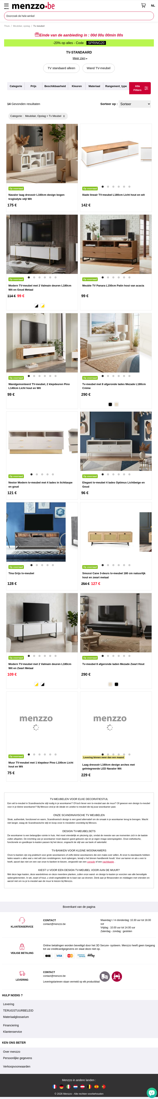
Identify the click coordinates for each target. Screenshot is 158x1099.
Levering (8, 1004)
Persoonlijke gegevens (17, 1058)
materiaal (94, 86)
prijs (33, 86)
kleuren (77, 86)
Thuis (7, 26)
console (91, 861)
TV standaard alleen (61, 68)
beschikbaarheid (55, 86)
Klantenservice (12, 1031)
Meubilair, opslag (21, 26)
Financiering (11, 1025)
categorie (16, 86)
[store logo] (75, 5)
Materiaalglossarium (16, 1017)
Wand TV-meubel (98, 68)
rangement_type (116, 86)
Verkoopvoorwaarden (16, 1066)
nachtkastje (108, 861)
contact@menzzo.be (54, 975)
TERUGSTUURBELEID (18, 1010)
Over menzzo (11, 1051)
